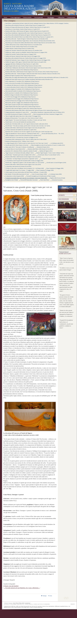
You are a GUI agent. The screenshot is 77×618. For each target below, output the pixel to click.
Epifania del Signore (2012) (46, 151)
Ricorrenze (67, 199)
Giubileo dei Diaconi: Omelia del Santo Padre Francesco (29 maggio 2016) (22, 56)
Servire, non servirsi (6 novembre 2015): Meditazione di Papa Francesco (22, 83)
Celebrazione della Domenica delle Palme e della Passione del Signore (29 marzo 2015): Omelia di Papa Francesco (32, 110)
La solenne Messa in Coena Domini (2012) (15, 149)
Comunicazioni (71, 16)
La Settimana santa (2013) (57, 143)
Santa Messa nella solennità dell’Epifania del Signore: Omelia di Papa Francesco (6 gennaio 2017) (28, 35)
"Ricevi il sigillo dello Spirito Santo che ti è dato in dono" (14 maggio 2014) (23, 116)
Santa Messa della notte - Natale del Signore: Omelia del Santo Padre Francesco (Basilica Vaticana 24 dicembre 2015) (32, 73)
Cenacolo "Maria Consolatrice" (67, 228)
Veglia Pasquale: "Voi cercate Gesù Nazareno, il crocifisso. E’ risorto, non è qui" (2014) (25, 120)
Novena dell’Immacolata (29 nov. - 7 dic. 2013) (53, 133)
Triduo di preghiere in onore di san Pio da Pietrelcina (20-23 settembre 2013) (23, 135)
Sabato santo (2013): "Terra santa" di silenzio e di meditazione (19, 147)
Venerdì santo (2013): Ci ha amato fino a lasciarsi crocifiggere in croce (21, 137)
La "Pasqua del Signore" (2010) (48, 158)
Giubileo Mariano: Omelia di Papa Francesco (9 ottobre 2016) (19, 48)
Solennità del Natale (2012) (43, 147)
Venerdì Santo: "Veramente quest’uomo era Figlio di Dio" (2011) (20, 155)
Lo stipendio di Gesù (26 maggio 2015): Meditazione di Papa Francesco (22, 98)
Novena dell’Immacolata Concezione (29, 180)
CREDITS (72, 604)
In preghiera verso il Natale (11, 180)
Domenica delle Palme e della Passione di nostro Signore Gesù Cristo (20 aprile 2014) (25, 127)
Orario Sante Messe (44, 180)
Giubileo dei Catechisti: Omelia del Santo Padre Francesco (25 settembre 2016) (23, 50)
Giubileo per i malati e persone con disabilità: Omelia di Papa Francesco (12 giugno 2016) (26, 52)
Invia (50, 595)
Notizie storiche (27, 16)
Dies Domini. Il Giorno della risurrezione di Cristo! (17, 174)
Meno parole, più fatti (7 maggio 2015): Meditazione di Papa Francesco (21, 102)
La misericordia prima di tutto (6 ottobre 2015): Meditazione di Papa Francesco (23, 87)
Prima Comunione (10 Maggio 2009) (45, 170)
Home (6, 16)
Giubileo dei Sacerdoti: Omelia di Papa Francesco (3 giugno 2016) (20, 54)
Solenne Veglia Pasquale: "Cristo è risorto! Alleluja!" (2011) (50, 153)
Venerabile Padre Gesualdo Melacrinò (67, 243)
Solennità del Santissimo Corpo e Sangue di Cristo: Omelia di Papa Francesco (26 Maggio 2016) (27, 60)
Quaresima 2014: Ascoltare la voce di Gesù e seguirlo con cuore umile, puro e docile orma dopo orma (28, 131)
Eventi (67, 195)
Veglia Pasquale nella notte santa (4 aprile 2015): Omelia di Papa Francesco (22, 106)
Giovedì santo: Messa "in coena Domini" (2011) (49, 155)
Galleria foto (61, 16)
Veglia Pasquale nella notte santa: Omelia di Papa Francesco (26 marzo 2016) (23, 66)
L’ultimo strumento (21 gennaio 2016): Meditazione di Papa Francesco (21, 69)
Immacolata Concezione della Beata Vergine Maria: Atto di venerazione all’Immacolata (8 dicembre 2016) (30, 40)
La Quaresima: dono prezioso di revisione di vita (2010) (18, 166)
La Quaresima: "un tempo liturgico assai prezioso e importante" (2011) (21, 158)
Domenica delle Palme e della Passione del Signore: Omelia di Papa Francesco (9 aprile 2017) (27, 31)
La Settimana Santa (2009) (55, 174)
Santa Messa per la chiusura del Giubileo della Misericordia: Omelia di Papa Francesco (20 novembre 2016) (30, 42)
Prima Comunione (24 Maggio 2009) (54, 168)
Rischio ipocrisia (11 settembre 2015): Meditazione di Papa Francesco (21, 93)
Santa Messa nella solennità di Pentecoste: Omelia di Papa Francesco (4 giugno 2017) (25, 25)
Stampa (45, 595)
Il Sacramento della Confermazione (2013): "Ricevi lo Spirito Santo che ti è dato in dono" (26, 139)
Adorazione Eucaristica (57, 180)
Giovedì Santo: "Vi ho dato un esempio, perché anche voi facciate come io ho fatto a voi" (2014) (27, 126)
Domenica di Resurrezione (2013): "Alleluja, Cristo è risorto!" (19, 141)
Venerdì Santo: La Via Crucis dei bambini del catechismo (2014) (20, 122)
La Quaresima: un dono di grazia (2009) (14, 176)
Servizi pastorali (39, 16)
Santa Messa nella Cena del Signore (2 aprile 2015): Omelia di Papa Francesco (23, 108)
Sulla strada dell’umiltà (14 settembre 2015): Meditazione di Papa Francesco (23, 91)
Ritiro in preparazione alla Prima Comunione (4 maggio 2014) (47, 114)
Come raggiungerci (16, 16)
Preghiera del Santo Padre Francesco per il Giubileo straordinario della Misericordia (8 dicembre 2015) (29, 79)
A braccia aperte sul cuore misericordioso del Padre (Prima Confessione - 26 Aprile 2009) (26, 172)
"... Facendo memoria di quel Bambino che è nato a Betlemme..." (21, 588)
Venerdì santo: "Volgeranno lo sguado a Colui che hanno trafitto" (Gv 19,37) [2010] (24, 162)
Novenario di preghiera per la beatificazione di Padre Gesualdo (41, 176)
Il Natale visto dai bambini (10, 586)
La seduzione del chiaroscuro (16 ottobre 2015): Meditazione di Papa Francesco (23, 85)
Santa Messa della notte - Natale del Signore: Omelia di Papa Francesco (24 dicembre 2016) (26, 39)
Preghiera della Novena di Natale (57, 178)
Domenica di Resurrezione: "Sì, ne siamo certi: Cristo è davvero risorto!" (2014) (23, 118)
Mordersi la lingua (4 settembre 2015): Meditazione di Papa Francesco (21, 95)
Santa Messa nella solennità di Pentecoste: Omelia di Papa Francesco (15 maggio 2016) (25, 58)
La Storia (67, 216)
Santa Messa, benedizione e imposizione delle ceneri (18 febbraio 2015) (47, 112)
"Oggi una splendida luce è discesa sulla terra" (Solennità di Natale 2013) (22, 133)
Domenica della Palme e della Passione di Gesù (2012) (40, 149)
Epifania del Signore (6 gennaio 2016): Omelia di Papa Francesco (20, 75)
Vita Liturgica (51, 16)
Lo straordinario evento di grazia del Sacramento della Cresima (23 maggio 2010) (24, 160)
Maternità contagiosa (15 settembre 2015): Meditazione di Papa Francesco (22, 89)
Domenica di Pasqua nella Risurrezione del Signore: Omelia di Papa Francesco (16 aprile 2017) (27, 27)
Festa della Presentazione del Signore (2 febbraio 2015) (18, 114)
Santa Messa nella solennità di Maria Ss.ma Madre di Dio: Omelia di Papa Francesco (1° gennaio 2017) (29, 37)
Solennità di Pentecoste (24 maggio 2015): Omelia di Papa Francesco (21, 100)
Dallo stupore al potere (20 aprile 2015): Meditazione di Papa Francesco (22, 104)
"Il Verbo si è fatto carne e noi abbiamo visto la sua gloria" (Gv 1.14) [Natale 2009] (24, 168)
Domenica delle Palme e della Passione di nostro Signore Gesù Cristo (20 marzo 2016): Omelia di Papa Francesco (31, 71)
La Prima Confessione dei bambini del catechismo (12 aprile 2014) (20, 129)
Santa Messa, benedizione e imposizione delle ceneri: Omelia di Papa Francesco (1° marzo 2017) (27, 33)
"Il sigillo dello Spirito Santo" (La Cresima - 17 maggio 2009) (19, 170)
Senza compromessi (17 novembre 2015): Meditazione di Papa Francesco (22, 81)
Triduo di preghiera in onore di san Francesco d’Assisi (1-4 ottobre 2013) (48, 145)
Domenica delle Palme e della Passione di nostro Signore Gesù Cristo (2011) (23, 156)
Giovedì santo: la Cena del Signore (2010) (56, 162)
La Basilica (67, 188)
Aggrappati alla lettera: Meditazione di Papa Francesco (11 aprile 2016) (21, 64)
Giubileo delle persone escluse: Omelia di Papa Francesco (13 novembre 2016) (23, 44)
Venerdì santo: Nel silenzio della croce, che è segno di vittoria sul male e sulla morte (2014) (26, 124)
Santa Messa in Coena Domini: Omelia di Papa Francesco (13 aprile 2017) (22, 29)
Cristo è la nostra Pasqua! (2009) (39, 174)
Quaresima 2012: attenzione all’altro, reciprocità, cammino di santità (21, 151)
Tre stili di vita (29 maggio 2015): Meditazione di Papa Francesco (20, 97)
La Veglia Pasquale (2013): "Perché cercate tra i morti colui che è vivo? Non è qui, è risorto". (26, 143)
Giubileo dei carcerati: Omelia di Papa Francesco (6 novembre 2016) (21, 46)
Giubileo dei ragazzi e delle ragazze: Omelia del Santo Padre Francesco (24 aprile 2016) (25, 62)
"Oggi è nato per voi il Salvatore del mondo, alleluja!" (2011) (19, 153)
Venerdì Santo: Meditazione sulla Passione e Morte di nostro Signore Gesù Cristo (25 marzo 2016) (28, 68)
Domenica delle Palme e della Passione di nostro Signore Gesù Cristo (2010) (23, 164)
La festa (67, 205)
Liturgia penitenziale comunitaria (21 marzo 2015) (17, 112)
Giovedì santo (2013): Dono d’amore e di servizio (16, 145)
